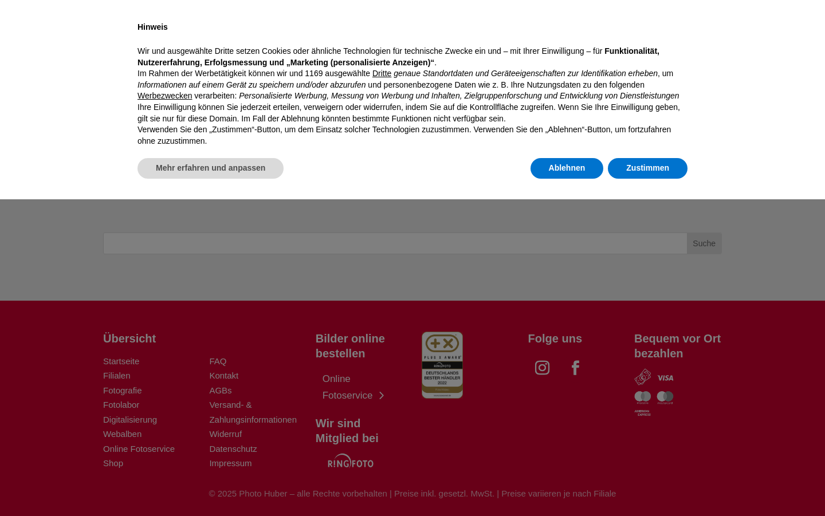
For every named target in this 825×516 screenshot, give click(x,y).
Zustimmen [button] (647, 484)
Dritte (381, 390)
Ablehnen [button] (567, 484)
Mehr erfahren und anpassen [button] (210, 484)
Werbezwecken (165, 412)
